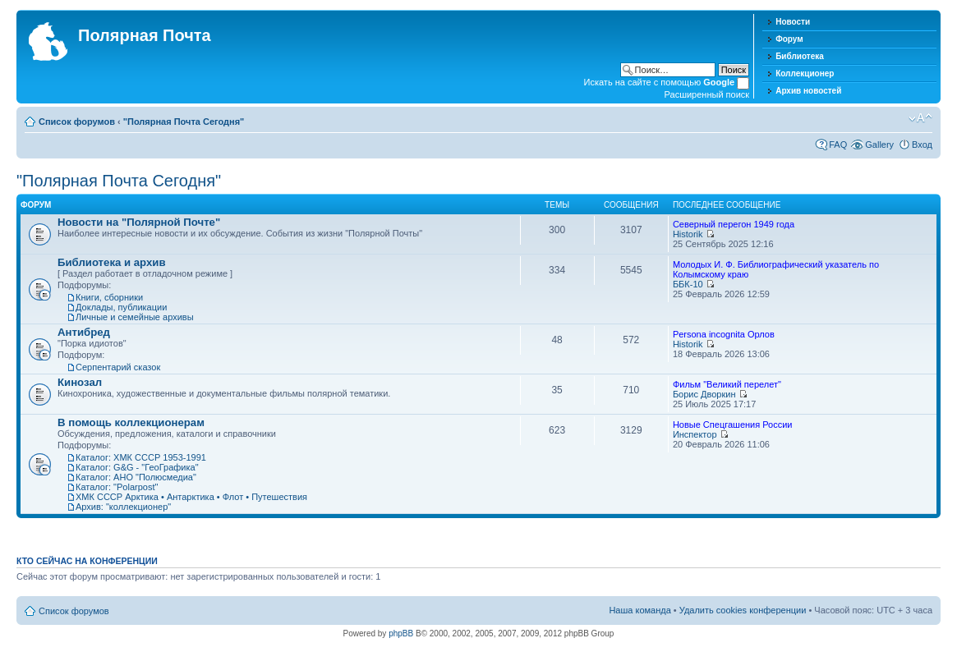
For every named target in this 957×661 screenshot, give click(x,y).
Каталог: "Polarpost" (117, 487)
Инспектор (695, 434)
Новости (792, 21)
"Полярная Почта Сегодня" (184, 121)
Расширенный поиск (707, 94)
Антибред (84, 332)
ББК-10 (688, 284)
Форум (789, 39)
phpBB (401, 633)
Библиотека (799, 56)
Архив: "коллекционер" (123, 507)
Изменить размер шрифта (920, 118)
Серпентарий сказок (118, 367)
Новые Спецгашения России (733, 424)
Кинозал (80, 382)
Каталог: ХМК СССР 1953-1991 (141, 457)
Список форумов (77, 121)
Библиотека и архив (112, 262)
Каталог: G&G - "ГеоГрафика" (137, 467)
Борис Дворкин (704, 394)
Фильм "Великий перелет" (727, 384)
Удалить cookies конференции (743, 610)
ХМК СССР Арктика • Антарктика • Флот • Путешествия (191, 497)
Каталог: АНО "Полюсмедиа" (136, 477)
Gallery (879, 144)
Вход (922, 144)
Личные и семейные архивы (135, 317)
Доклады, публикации (121, 307)
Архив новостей (808, 90)
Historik (688, 234)
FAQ (838, 144)
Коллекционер (804, 73)
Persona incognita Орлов (724, 334)
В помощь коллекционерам (131, 422)
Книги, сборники (109, 297)
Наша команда (639, 610)
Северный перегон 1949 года (733, 224)
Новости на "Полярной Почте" (139, 222)
